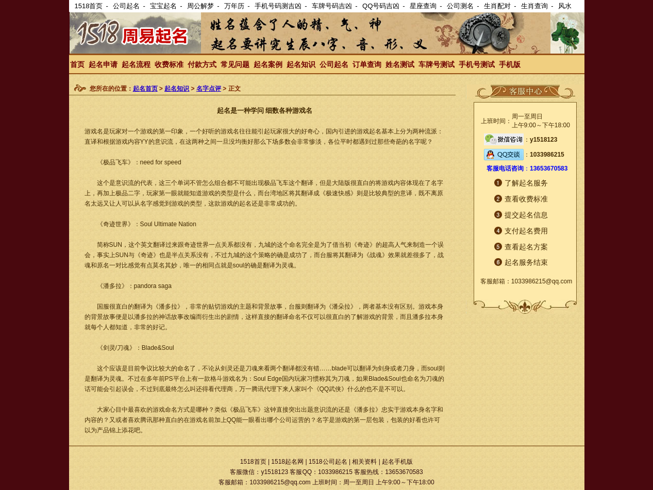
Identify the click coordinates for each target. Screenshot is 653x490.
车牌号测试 (436, 64)
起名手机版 (397, 461)
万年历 (234, 6)
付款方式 (202, 64)
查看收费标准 (526, 199)
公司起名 (126, 6)
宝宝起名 (163, 6)
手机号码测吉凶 (278, 6)
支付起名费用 (526, 231)
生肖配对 (497, 6)
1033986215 (547, 154)
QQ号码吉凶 (380, 6)
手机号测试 (477, 64)
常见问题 (235, 64)
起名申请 (103, 64)
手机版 (510, 64)
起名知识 (301, 64)
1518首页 (89, 6)
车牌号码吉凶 (332, 6)
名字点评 (208, 88)
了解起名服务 (526, 183)
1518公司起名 (328, 461)
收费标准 (169, 64)
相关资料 (364, 461)
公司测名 (460, 6)
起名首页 (145, 88)
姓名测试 (400, 64)
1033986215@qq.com (541, 281)
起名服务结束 (526, 262)
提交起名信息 (526, 215)
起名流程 (136, 64)
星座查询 (423, 6)
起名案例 (268, 64)
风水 (565, 6)
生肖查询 (534, 6)
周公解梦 (200, 6)
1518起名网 (287, 461)
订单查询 (367, 64)
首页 (77, 64)
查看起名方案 (526, 247)
